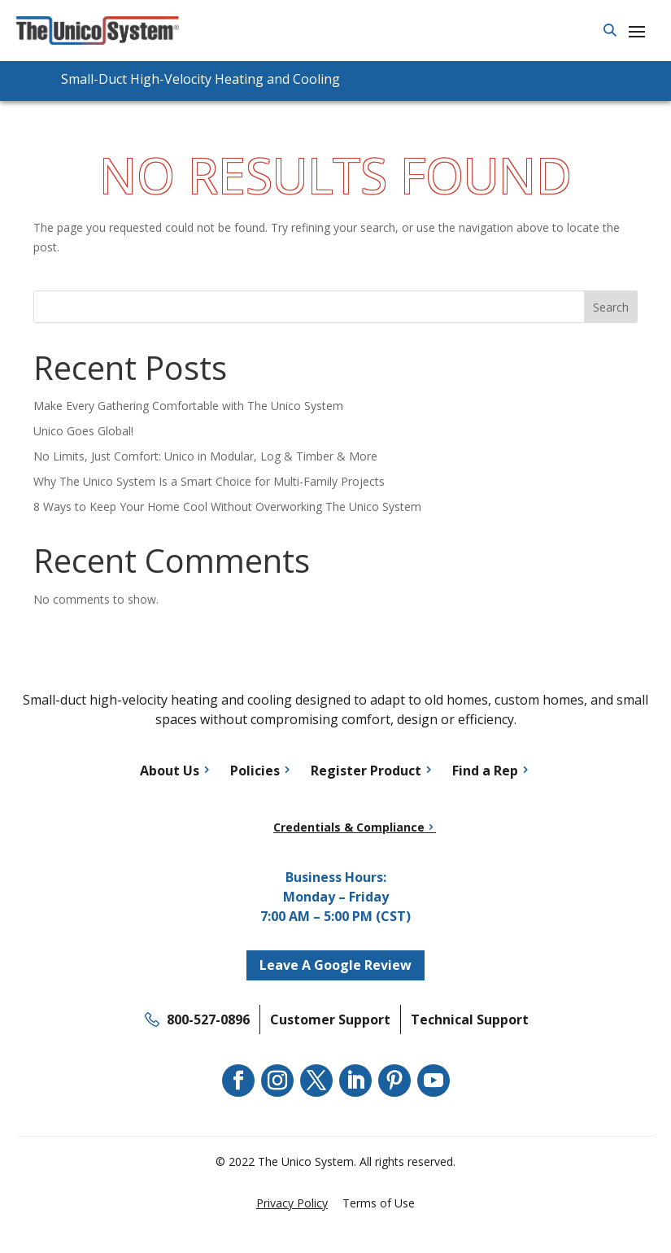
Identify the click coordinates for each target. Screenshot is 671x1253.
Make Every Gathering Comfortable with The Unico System (188, 405)
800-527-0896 (208, 1019)
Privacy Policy (292, 1203)
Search (611, 307)
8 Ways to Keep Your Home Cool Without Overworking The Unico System (227, 506)
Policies (255, 770)
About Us (169, 770)
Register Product (366, 770)
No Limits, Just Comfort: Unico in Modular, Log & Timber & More (205, 456)
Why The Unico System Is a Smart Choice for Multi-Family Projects (209, 481)
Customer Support (330, 1019)
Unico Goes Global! (83, 431)
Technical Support (470, 1019)
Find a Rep (485, 770)
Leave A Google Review (335, 965)
